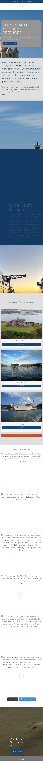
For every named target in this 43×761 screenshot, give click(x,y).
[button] (40, 6)
